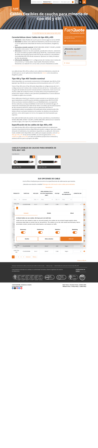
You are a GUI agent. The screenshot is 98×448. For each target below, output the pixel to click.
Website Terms (66, 286)
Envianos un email (26, 285)
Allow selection (49, 238)
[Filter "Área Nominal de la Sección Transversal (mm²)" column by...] (46, 199)
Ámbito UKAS (82, 285)
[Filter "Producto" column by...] (16, 199)
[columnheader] (16, 193)
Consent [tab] (26, 213)
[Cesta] (33, 157)
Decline (27, 238)
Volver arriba (81, 260)
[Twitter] (15, 288)
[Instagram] (17, 288)
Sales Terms (65, 285)
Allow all (71, 238)
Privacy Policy (75, 286)
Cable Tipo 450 (17, 167)
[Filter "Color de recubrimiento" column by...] (66, 199)
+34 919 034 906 (16, 285)
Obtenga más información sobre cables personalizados (59, 184)
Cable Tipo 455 (42, 167)
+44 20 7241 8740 (71, 52)
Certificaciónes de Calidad (80, 270)
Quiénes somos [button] (36, 2)
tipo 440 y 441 (19, 135)
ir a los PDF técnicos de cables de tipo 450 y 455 (46, 33)
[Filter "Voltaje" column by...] (57, 199)
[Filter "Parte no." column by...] (26, 199)
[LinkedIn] (13, 288)
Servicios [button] (55, 2)
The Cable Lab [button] (65, 2)
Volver (67, 63)
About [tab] (72, 213)
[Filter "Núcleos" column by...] (35, 199)
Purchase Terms (74, 285)
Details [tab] (49, 213)
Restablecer (49, 187)
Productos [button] (46, 2)
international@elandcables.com (73, 55)
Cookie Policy (83, 286)
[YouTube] (21, 288)
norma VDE (24, 136)
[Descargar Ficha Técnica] (31, 157)
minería (44, 73)
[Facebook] (19, 288)
